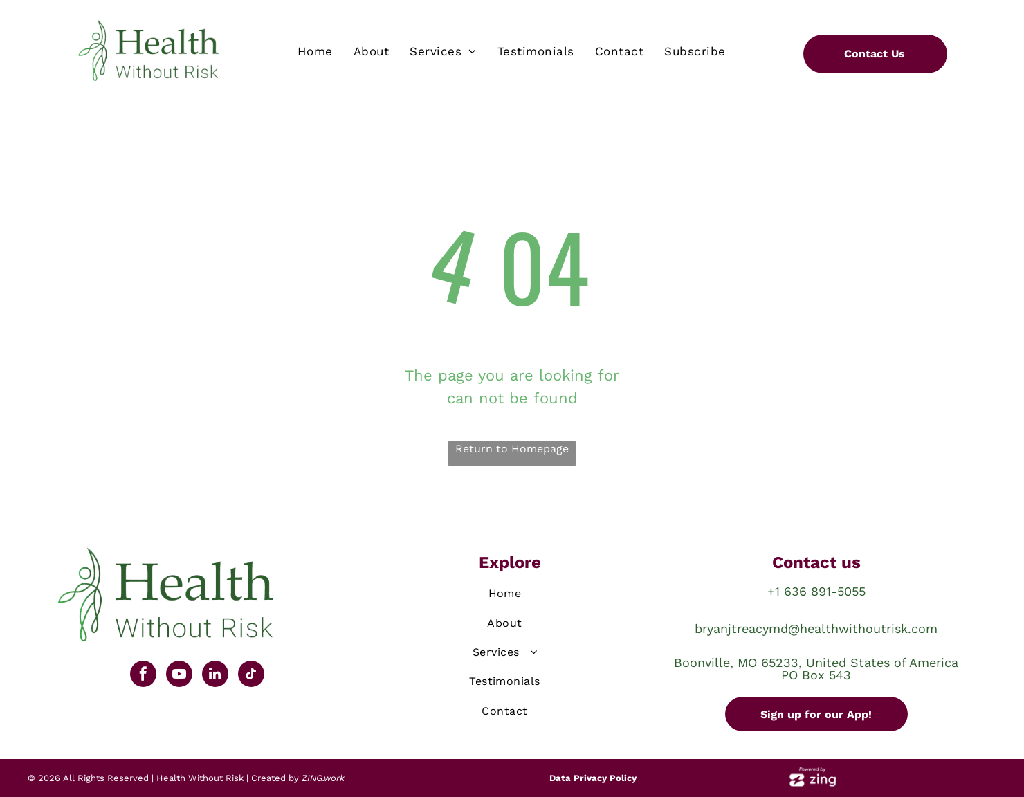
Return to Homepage (512, 448)
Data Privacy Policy (593, 778)
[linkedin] (215, 675)
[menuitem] (314, 51)
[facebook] (143, 675)
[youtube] (179, 675)
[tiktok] (251, 675)
